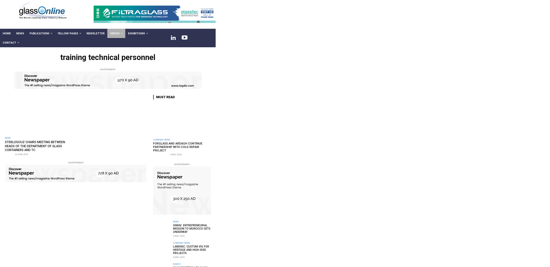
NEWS (8, 138)
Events (177, 264)
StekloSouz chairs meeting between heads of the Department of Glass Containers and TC (37, 146)
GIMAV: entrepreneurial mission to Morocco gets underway (191, 228)
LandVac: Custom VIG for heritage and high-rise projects (190, 250)
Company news (161, 140)
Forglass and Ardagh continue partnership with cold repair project (177, 147)
